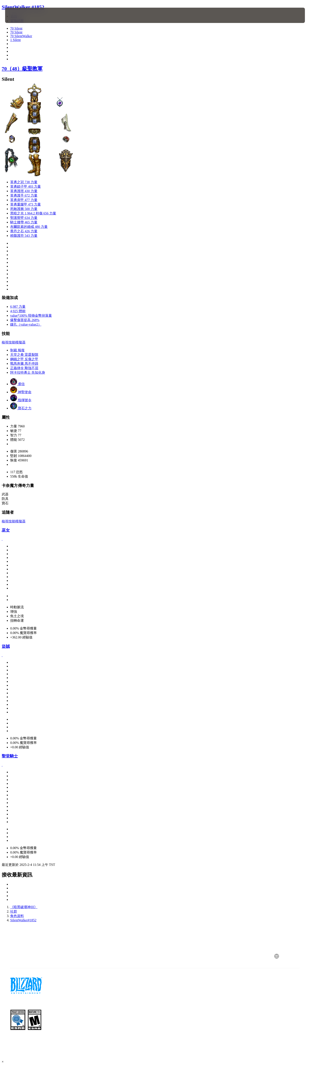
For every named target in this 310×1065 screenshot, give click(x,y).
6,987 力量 (18, 306)
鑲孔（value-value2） (25, 324)
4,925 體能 (18, 311)
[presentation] (21, 15)
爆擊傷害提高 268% (24, 320)
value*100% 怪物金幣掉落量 (31, 315)
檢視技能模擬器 (14, 342)
